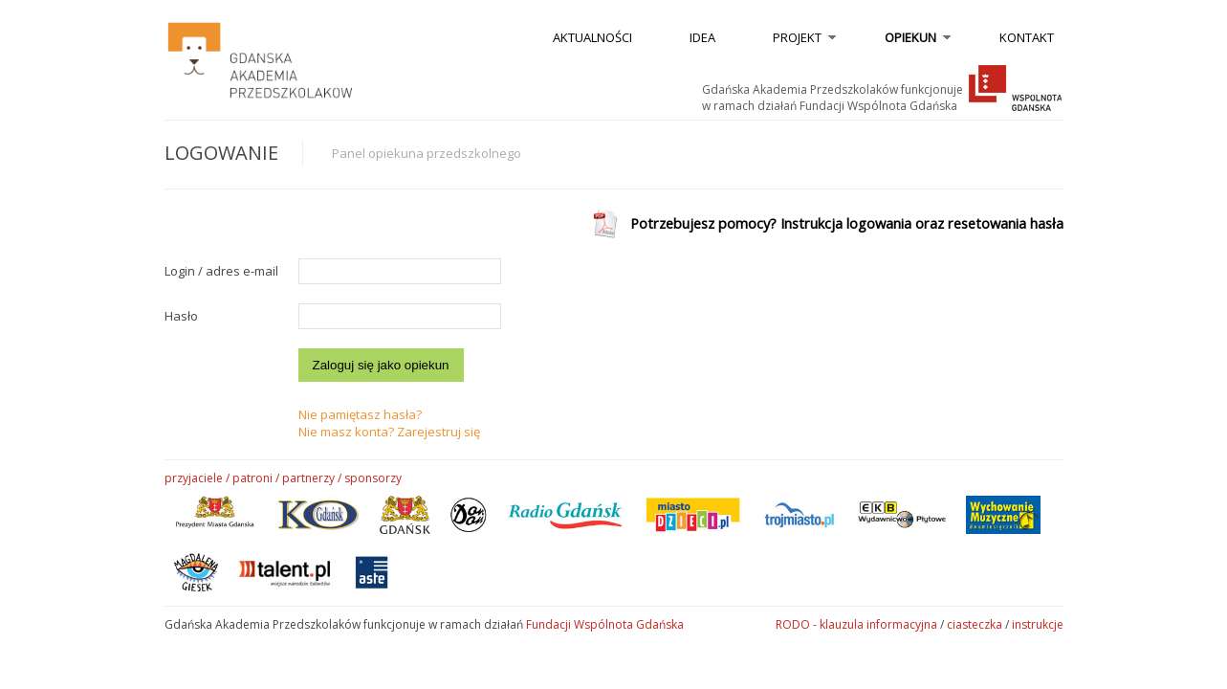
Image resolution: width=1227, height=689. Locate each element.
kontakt (1026, 37)
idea (702, 37)
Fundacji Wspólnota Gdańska (605, 624)
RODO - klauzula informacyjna (856, 624)
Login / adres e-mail (221, 270)
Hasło (181, 315)
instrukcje (1037, 624)
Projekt (797, 37)
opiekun (910, 37)
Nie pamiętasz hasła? (360, 414)
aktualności (592, 37)
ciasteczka (974, 624)
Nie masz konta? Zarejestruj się (389, 431)
